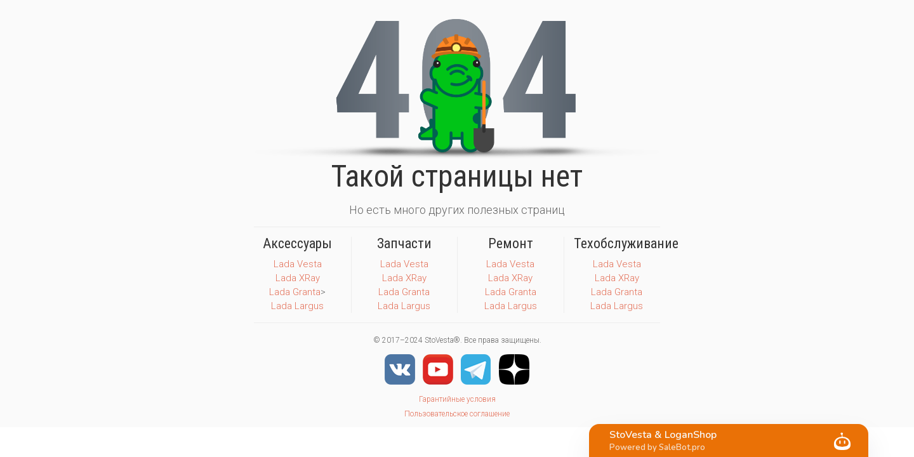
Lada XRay (297, 278)
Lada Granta (295, 292)
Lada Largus (297, 306)
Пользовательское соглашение (457, 413)
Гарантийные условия (457, 399)
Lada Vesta (298, 264)
